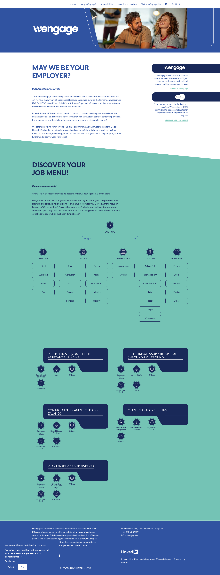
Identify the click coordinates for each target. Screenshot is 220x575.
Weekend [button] (43, 275)
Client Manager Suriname (148, 410)
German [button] (176, 283)
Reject (11, 567)
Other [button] (176, 301)
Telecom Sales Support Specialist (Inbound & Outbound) (154, 355)
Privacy (125, 559)
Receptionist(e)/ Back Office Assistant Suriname (70, 355)
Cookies (134, 559)
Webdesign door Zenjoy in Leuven (156, 559)
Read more (10, 561)
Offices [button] (123, 275)
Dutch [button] (176, 275)
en (173, 4)
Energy (97, 266)
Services (70, 301)
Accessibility (106, 4)
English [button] (177, 292)
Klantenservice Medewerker (71, 466)
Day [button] (43, 292)
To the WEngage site (151, 4)
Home (73, 4)
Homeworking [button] (123, 266)
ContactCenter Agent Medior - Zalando (73, 411)
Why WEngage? (88, 4)
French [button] (177, 266)
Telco (70, 266)
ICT (70, 283)
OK (22, 567)
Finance (70, 292)
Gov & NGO (96, 283)
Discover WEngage (179, 88)
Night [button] (43, 266)
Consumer (70, 275)
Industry (97, 292)
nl (180, 4)
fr (176, 4)
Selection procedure (127, 4)
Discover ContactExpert (176, 120)
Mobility (96, 301)
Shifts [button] (43, 283)
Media (96, 275)
